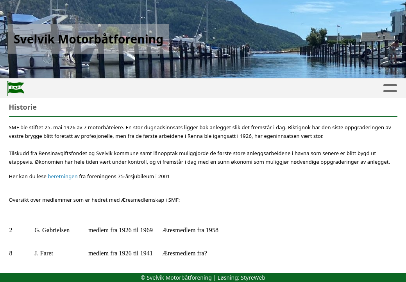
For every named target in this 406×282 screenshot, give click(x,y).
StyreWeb (253, 277)
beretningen (63, 176)
